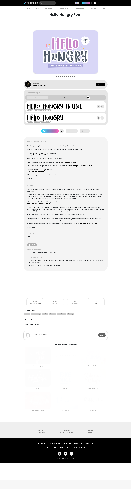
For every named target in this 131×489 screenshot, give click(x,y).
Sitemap (82, 447)
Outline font (44, 260)
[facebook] (59, 454)
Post (102, 335)
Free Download (50, 131)
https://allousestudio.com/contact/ (38, 204)
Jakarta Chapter (93, 388)
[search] (47, 3)
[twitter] (65, 454)
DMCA (75, 447)
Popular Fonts (42, 443)
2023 (35, 301)
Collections (48, 8)
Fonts (28, 8)
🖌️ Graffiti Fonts (79, 8)
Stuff (103, 8)
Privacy (62, 447)
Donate (32, 245)
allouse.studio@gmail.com (67, 162)
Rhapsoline (65, 411)
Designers (93, 8)
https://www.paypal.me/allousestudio (80, 166)
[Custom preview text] (37, 97)
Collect (72, 131)
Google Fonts (88, 443)
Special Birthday (93, 366)
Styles (37, 8)
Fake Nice (66, 388)
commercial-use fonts (66, 432)
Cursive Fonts (77, 443)
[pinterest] (71, 454)
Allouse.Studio (39, 85)
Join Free (102, 3)
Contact (100, 84)
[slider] (64, 97)
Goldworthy (93, 411)
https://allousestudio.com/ (36, 171)
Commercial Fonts (55, 443)
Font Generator (63, 8)
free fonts (42, 432)
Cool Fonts (67, 443)
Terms (69, 447)
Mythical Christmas (37, 411)
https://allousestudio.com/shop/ (37, 155)
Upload (86, 3)
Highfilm (37, 388)
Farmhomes (65, 366)
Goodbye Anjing (38, 366)
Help (47, 447)
